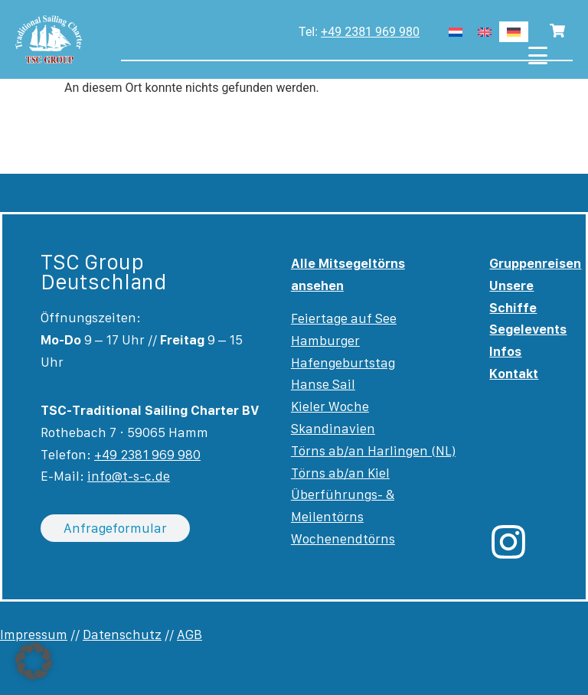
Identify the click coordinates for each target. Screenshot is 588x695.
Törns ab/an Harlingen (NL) (373, 451)
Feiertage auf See (344, 318)
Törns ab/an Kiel (340, 473)
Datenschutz (122, 634)
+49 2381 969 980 (370, 31)
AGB (189, 634)
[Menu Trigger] (538, 55)
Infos (505, 351)
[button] (33, 661)
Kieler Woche (330, 406)
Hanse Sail (323, 384)
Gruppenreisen (535, 263)
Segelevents (528, 329)
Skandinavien (333, 429)
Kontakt (513, 373)
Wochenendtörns (343, 539)
